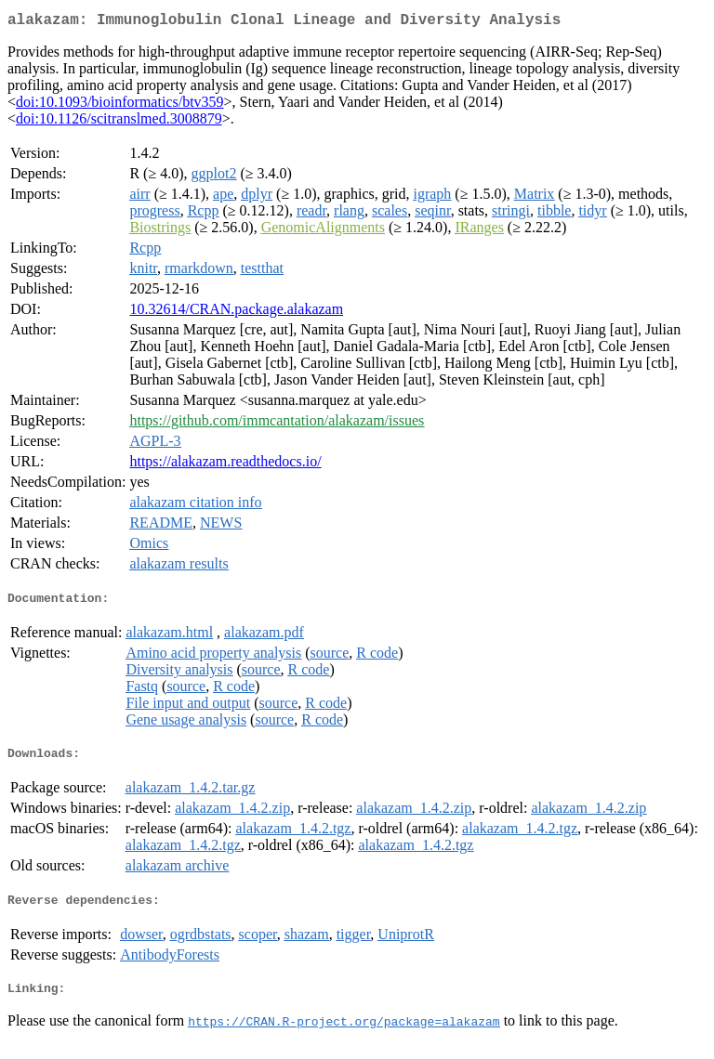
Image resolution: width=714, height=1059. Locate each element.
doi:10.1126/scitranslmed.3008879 (119, 122)
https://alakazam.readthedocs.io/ (225, 465)
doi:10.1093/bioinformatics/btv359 (120, 105)
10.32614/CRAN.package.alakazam (236, 312)
